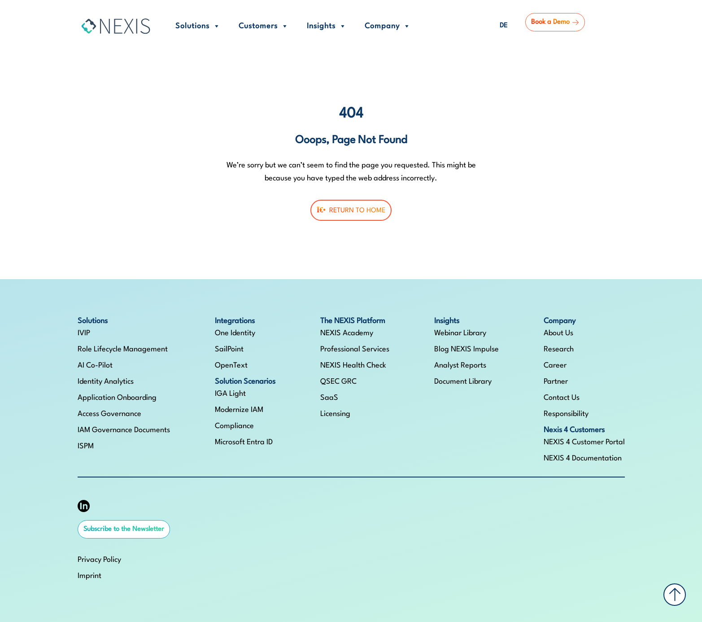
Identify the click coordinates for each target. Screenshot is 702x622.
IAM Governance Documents (124, 430)
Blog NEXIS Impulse (466, 349)
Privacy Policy (99, 560)
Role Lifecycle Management (123, 349)
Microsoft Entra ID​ (244, 442)
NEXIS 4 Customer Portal (584, 442)
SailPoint (229, 349)
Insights (327, 26)
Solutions (198, 26)
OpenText (231, 365)
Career (555, 365)
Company (388, 26)
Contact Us (562, 398)
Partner (556, 381)
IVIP (84, 333)
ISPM (86, 446)
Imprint (89, 576)
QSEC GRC (338, 381)
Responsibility (566, 414)
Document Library (463, 381)
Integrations (235, 321)
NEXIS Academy (346, 333)
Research (559, 349)
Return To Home (351, 210)
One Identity (235, 333)
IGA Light (230, 394)
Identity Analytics (106, 381)
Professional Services (354, 349)
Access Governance (109, 414)
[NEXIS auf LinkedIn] (84, 506)
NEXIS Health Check (353, 365)
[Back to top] (674, 594)
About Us (558, 333)
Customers (264, 26)
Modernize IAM (239, 410)
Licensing (335, 414)
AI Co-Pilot (95, 365)
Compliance (234, 426)
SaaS (329, 398)
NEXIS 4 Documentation (583, 458)
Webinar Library (460, 333)
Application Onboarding (117, 398)
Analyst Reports (460, 365)
